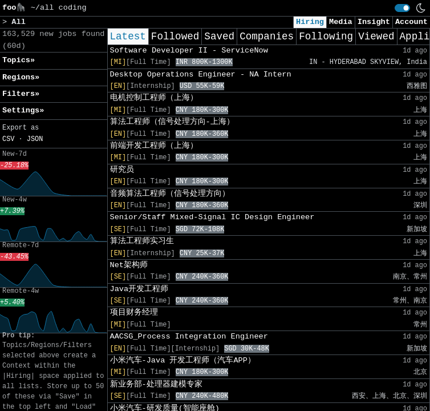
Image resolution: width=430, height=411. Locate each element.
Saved (219, 36)
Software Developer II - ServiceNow (189, 50)
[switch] (402, 8)
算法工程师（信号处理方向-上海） (172, 122)
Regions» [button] (20, 77)
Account (411, 22)
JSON (35, 139)
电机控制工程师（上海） (154, 98)
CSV (8, 139)
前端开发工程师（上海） (154, 146)
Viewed (376, 36)
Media (340, 22)
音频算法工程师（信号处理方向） (170, 194)
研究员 (122, 170)
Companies (267, 36)
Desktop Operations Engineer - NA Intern (200, 74)
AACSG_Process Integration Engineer (189, 336)
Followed (175, 36)
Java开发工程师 (139, 289)
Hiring (310, 22)
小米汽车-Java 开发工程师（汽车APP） (182, 360)
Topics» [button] (18, 60)
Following (326, 36)
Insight (374, 22)
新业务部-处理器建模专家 (156, 384)
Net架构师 (129, 265)
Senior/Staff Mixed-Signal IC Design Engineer (212, 217)
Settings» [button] (23, 110)
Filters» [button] (20, 94)
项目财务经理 (134, 312)
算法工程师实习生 (142, 241)
